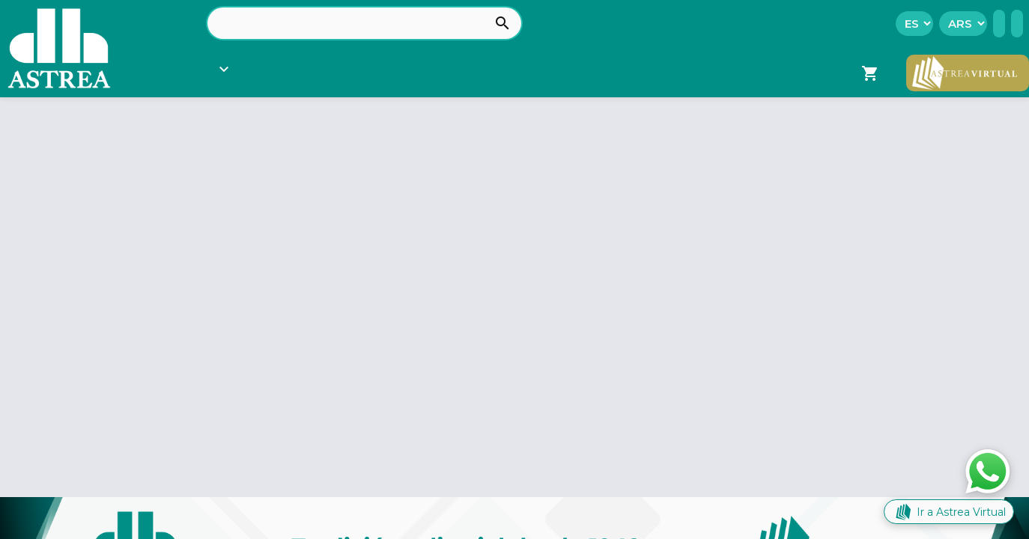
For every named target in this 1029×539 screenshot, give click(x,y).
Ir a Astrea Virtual (949, 512)
